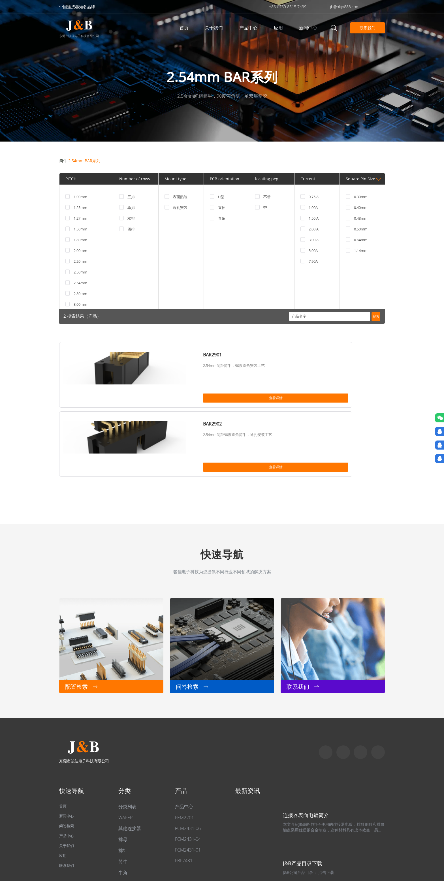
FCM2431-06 (188, 763)
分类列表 (127, 742)
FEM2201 (184, 753)
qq (378, 687)
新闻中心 (309, 28)
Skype (325, 687)
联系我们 (366, 28)
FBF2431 (184, 796)
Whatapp (343, 687)
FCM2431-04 (188, 774)
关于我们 (215, 28)
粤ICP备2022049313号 (137, 850)
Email (360, 687)
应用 (279, 28)
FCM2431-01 (188, 785)
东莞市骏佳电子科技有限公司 (79, 36)
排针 (122, 785)
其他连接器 (129, 763)
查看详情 (136, 399)
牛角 (122, 808)
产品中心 (249, 28)
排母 (122, 774)
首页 (184, 28)
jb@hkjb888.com (344, 6)
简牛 (63, 160)
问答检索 (68, 764)
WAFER (125, 753)
